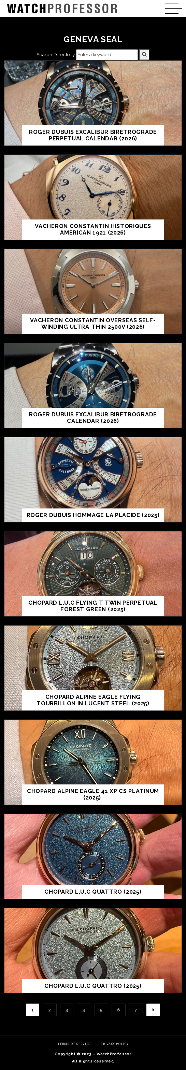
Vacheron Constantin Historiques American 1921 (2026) (93, 229)
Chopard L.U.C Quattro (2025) (92, 986)
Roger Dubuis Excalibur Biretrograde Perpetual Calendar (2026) (93, 135)
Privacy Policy (115, 1044)
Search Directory (56, 54)
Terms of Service (73, 1044)
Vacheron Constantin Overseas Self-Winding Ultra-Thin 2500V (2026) (93, 323)
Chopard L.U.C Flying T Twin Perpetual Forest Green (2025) (92, 606)
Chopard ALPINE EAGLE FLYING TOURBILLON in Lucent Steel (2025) (93, 700)
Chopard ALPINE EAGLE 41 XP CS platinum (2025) (93, 794)
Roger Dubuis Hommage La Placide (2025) (93, 515)
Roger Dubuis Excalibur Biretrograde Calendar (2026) (93, 418)
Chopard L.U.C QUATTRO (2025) (92, 892)
